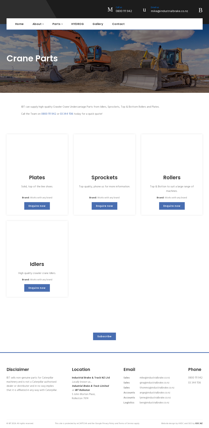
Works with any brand (41, 198)
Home (19, 24)
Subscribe (104, 336)
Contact (118, 24)
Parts (56, 24)
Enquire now (37, 206)
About (37, 24)
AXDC (181, 423)
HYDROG (77, 24)
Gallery (98, 24)
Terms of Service (126, 423)
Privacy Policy (108, 423)
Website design (168, 423)
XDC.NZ (199, 423)
